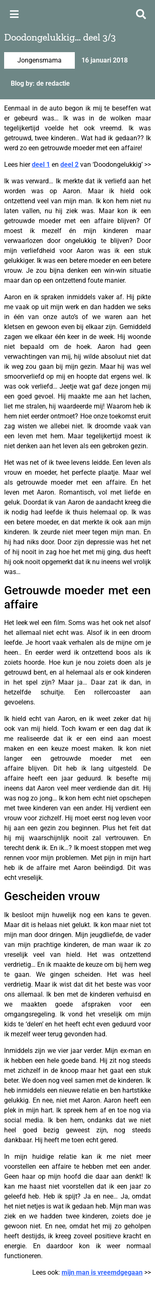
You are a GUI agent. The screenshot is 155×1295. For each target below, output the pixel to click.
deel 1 (41, 164)
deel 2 (69, 164)
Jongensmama (39, 60)
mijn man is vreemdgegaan (102, 1272)
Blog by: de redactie (40, 83)
